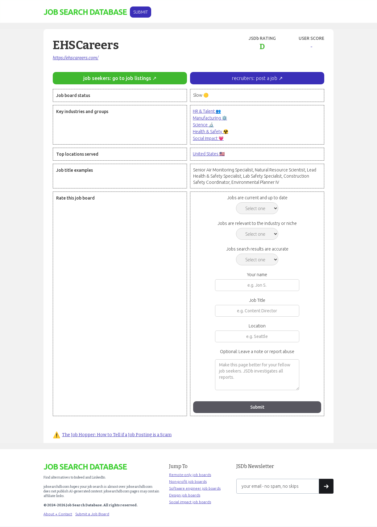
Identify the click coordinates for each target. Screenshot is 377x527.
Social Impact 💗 (208, 138)
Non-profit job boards (188, 481)
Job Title (257, 300)
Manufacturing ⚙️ (210, 118)
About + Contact (58, 514)
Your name (257, 274)
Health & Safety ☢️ (210, 131)
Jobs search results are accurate (257, 249)
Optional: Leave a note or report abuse (257, 351)
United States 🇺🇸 (209, 153)
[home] (85, 12)
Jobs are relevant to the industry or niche (257, 223)
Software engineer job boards (195, 488)
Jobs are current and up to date (257, 197)
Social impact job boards (190, 502)
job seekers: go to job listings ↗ (119, 78)
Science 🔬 (203, 124)
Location (257, 325)
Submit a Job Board (92, 514)
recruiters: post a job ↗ (257, 78)
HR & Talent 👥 (207, 111)
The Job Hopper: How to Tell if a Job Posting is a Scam (117, 434)
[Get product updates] (277, 486)
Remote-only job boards (190, 475)
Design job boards (184, 495)
